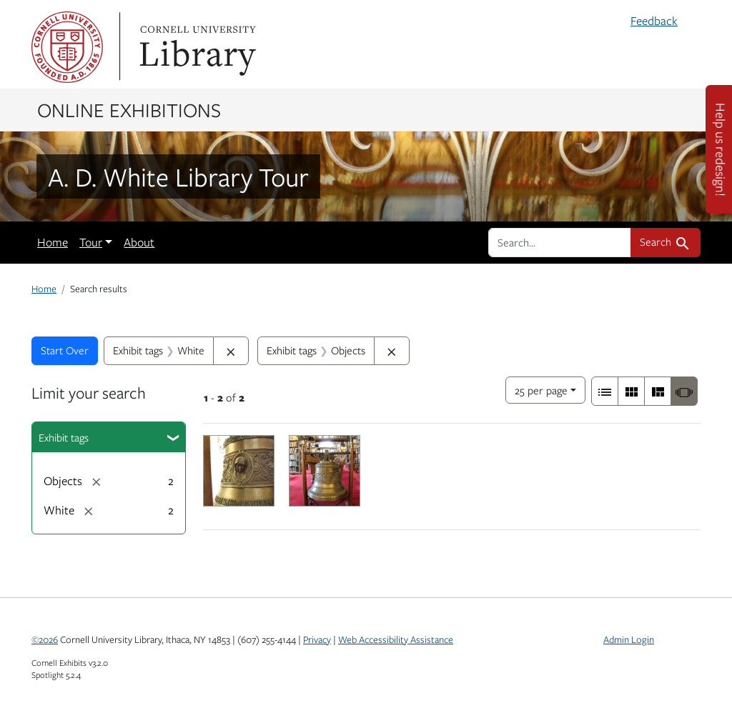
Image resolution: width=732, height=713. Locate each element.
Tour (90, 242)
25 (541, 389)
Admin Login (628, 639)
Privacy (317, 639)
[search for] (559, 242)
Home (52, 242)
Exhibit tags (64, 437)
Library (196, 47)
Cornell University (67, 47)
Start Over (65, 350)
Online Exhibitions (129, 109)
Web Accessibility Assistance (395, 639)
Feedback (654, 21)
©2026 (44, 639)
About (139, 242)
